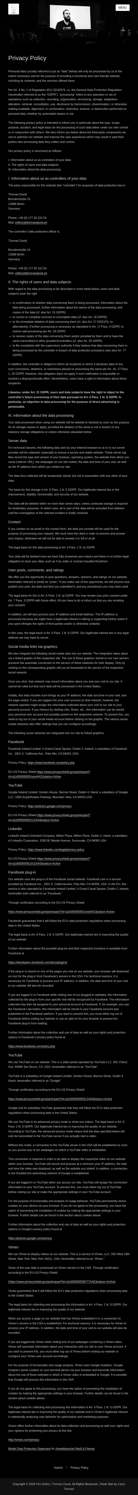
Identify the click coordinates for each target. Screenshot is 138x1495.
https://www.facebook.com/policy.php (51, 762)
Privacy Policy (80, 1467)
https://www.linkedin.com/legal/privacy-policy (56, 849)
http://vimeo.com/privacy (23, 1439)
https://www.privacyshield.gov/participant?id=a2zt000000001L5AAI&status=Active (60, 1098)
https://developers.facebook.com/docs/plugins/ (37, 962)
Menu (122, 7)
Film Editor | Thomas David (53, 1484)
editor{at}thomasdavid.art (31, 222)
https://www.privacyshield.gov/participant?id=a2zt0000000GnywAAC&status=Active (61, 911)
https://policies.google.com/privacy (50, 806)
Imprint (58, 1467)
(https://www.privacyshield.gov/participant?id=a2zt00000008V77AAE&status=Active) (62, 1281)
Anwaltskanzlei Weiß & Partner (75, 1448)
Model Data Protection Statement (29, 1448)
